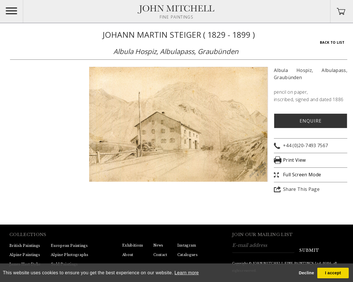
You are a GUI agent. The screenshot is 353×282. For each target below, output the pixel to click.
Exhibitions (132, 245)
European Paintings (69, 245)
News (158, 245)
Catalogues (187, 255)
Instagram (186, 245)
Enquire (311, 121)
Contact (160, 255)
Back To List (332, 42)
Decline (306, 273)
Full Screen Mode (302, 174)
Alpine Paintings (24, 255)
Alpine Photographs (69, 255)
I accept (333, 273)
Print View (294, 160)
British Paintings (24, 245)
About (127, 255)
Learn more (187, 272)
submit (309, 250)
